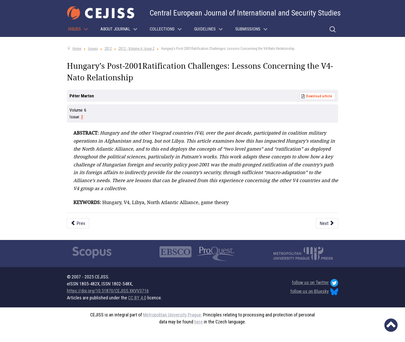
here (198, 321)
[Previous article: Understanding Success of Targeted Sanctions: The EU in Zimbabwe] (78, 223)
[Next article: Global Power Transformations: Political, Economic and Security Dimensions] (327, 223)
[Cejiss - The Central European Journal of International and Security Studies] (101, 12)
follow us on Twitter (315, 283)
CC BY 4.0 (137, 297)
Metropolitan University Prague (172, 314)
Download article (319, 96)
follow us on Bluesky (314, 291)
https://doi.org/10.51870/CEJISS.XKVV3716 (108, 290)
